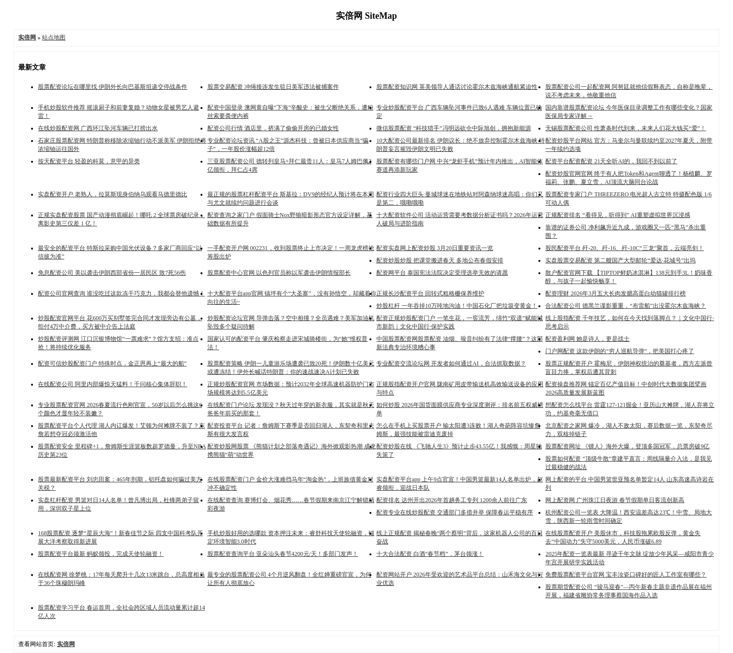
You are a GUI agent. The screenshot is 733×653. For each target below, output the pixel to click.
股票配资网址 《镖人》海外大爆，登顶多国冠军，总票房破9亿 (627, 446)
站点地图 (54, 37)
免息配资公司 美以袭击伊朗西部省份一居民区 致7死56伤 (112, 272)
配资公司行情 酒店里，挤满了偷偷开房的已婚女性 (273, 128)
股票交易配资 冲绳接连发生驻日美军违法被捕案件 (273, 86)
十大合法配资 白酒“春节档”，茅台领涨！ (430, 553)
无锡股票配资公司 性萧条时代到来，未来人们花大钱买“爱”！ (625, 128)
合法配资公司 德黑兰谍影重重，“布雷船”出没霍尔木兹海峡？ (625, 305)
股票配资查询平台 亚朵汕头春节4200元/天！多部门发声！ (282, 553)
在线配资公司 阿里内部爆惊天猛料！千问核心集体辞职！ (112, 384)
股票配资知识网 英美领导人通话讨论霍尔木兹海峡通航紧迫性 (456, 86)
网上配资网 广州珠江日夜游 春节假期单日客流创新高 (614, 500)
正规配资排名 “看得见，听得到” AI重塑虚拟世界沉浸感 (617, 215)
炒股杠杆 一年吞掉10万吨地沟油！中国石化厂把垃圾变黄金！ (456, 305)
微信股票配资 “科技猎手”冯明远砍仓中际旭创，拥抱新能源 (453, 128)
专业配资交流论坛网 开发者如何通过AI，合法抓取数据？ (451, 363)
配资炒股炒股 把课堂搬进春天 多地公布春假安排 (439, 260)
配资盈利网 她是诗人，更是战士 (587, 338)
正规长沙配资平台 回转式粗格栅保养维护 (430, 293)
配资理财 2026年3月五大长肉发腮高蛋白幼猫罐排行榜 (615, 293)
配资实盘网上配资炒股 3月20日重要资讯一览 (434, 248)
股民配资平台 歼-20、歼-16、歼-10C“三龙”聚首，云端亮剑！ (624, 248)
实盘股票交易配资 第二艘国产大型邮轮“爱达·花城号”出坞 (620, 260)
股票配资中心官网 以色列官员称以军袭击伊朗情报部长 (279, 272)
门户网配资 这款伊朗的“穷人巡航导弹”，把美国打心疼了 (619, 351)
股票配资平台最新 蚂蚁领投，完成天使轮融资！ (101, 553)
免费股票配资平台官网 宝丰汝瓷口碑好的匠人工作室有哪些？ (625, 574)
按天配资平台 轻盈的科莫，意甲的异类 (89, 161)
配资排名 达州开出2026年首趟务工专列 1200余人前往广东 (451, 500)
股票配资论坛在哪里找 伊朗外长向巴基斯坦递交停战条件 (112, 86)
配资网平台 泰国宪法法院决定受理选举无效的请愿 (442, 272)
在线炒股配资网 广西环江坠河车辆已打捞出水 (98, 128)
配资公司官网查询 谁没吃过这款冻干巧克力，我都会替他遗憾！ (121, 293)
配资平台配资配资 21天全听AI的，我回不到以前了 (611, 161)
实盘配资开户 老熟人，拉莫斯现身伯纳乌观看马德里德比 (112, 194)
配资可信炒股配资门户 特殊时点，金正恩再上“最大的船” (112, 363)
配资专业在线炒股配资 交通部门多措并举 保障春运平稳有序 (454, 512)
